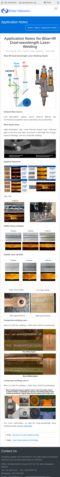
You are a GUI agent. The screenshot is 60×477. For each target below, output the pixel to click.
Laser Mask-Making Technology (25, 440)
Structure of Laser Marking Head (25, 435)
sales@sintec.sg (29, 2)
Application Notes (49, 27)
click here (28, 426)
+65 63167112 (11, 470)
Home (30, 27)
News (37, 27)
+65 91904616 (10, 2)
